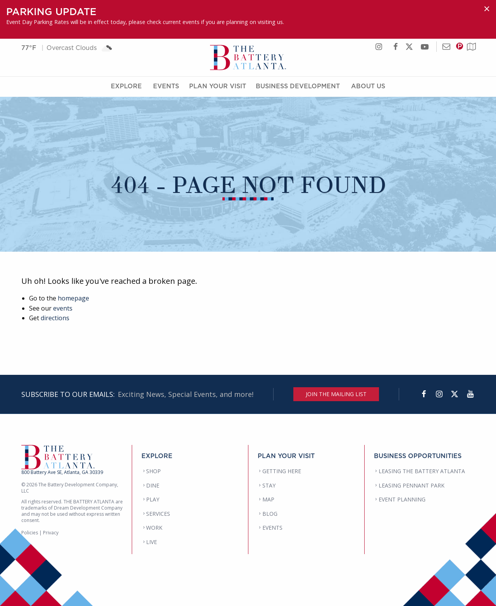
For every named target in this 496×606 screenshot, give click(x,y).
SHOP (153, 471)
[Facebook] (423, 394)
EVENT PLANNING (402, 499)
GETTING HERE (281, 471)
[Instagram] (439, 394)
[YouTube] (470, 394)
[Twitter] (454, 394)
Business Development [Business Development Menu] (298, 86)
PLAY (152, 499)
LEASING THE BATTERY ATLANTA (422, 471)
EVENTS (272, 527)
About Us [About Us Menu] (368, 86)
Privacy (51, 532)
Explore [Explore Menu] (126, 86)
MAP (268, 499)
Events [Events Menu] (166, 86)
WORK (154, 527)
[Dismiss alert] (487, 8)
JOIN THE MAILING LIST (336, 394)
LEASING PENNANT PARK (411, 485)
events (62, 308)
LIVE (151, 542)
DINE (152, 485)
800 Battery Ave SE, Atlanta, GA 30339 (62, 472)
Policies (29, 532)
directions (55, 318)
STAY (269, 485)
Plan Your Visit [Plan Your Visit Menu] (217, 86)
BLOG (269, 513)
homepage (73, 298)
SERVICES (158, 513)
